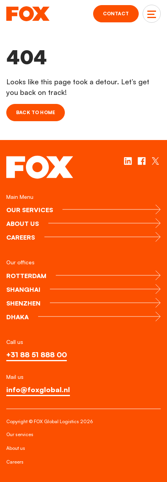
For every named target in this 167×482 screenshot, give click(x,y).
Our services (19, 434)
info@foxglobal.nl (38, 389)
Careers (15, 462)
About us (15, 448)
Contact (116, 13)
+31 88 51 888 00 (36, 354)
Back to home (35, 112)
